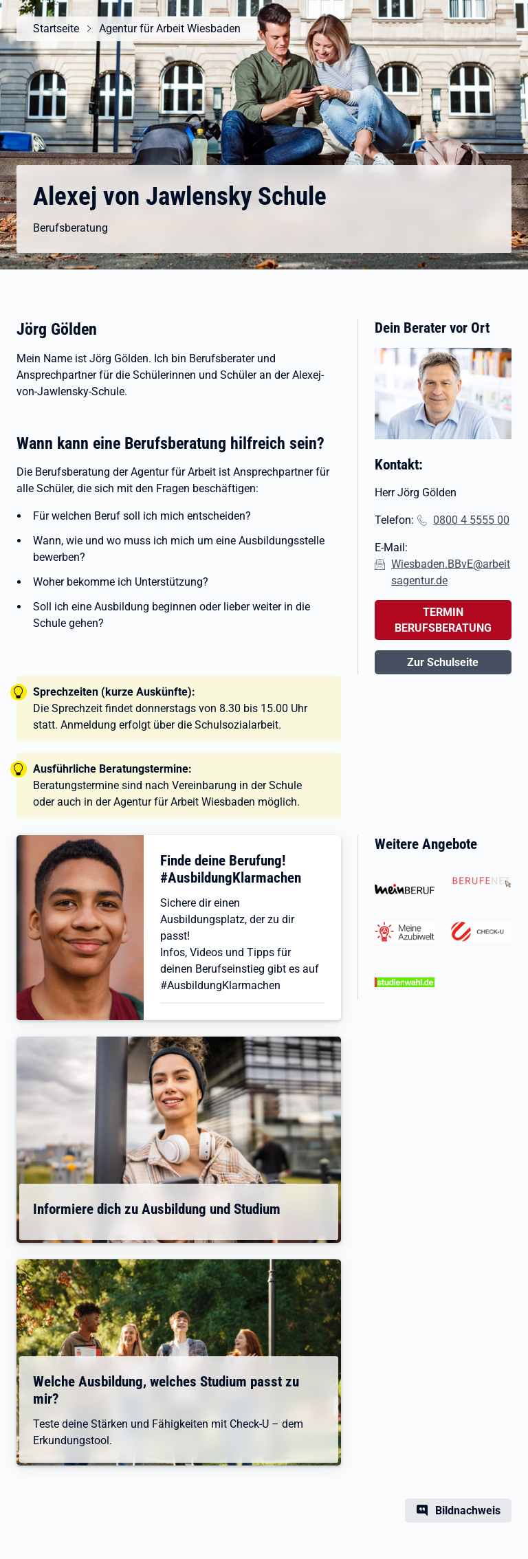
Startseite (56, 28)
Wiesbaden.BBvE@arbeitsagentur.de (450, 572)
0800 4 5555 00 (471, 520)
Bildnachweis (467, 1510)
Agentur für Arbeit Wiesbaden (170, 28)
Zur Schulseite (442, 662)
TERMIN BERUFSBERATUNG (443, 620)
